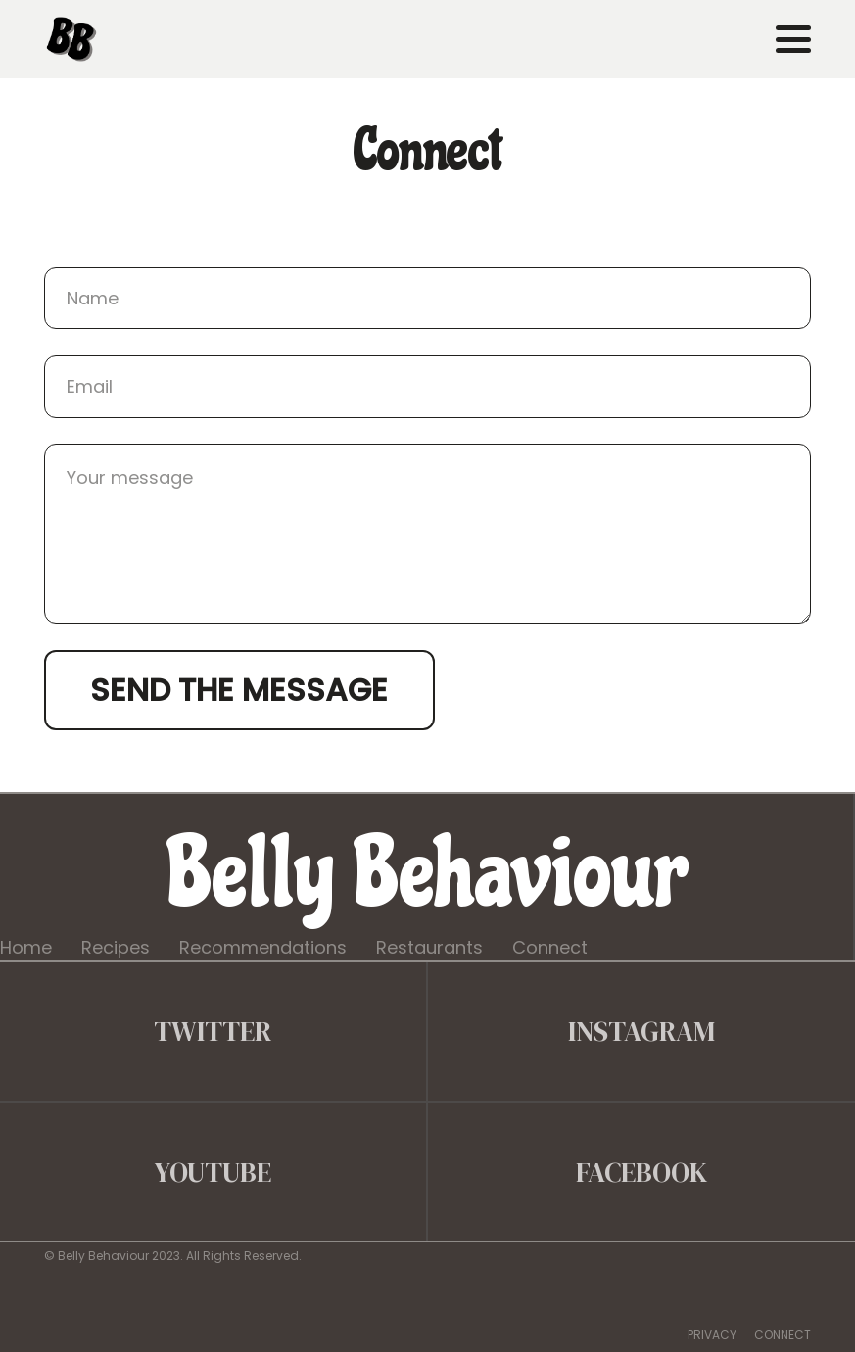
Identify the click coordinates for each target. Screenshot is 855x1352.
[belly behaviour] (71, 39)
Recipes (115, 947)
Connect (550, 947)
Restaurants (429, 947)
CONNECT (782, 1335)
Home (26, 947)
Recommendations (263, 947)
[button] (794, 39)
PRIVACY (712, 1335)
